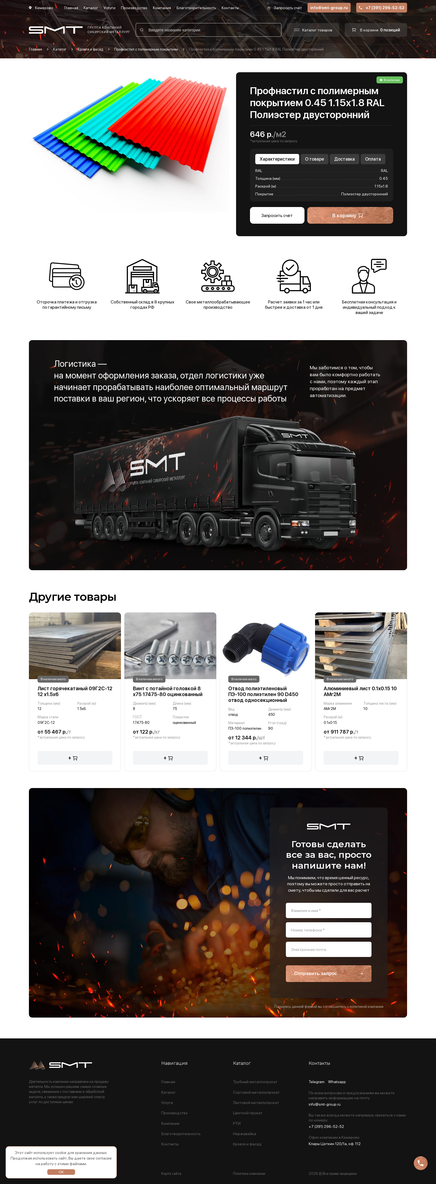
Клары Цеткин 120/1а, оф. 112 (335, 1143)
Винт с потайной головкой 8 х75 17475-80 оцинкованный (167, 691)
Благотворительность (196, 8)
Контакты (230, 8)
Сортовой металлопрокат (256, 1092)
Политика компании (249, 1173)
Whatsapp (337, 1082)
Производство (134, 8)
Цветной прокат (247, 1113)
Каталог (91, 8)
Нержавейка (244, 1134)
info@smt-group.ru (329, 8)
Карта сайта (171, 1173)
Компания (162, 8)
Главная (71, 8)
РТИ (237, 1123)
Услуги (109, 8)
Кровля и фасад (90, 49)
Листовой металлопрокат (256, 1103)
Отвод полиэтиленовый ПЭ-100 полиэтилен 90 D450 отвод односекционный (263, 694)
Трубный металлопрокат (255, 1082)
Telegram (316, 1082)
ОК (61, 1172)
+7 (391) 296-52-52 (381, 8)
